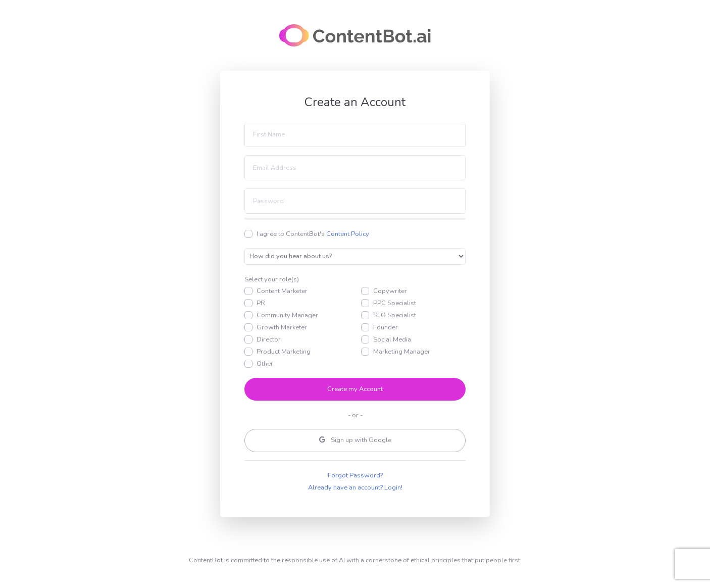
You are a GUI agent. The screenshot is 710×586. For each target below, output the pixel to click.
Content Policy (347, 233)
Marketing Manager (401, 351)
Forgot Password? (355, 475)
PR (261, 303)
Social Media (392, 339)
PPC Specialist (394, 303)
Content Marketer (282, 291)
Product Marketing (284, 351)
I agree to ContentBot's (313, 233)
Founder (385, 327)
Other (265, 363)
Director (269, 339)
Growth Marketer (282, 327)
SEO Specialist (394, 315)
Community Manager (287, 315)
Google (355, 440)
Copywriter (390, 291)
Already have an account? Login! (355, 487)
